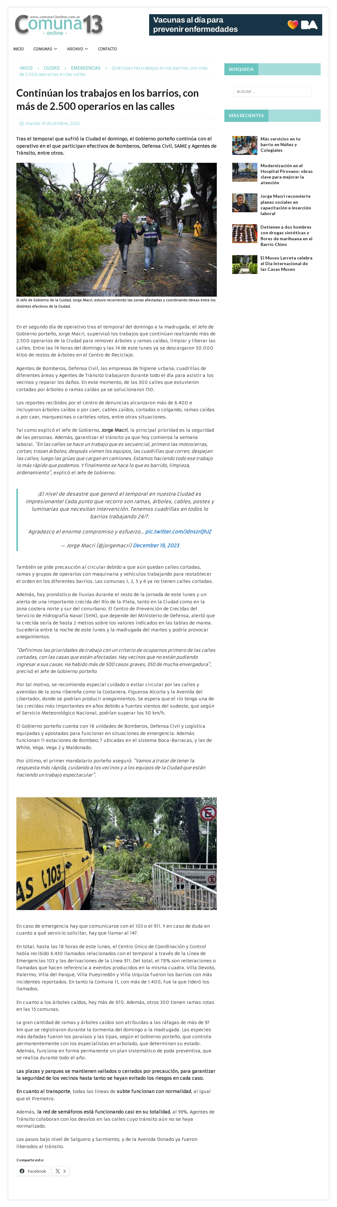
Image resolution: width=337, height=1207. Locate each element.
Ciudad (51, 68)
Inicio (18, 49)
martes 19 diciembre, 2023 (52, 123)
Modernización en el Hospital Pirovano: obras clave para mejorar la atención (287, 174)
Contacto (107, 49)
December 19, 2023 (156, 546)
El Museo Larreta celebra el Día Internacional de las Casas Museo (286, 263)
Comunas (42, 49)
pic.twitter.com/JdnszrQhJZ (178, 532)
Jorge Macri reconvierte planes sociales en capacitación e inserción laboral (286, 204)
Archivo (75, 49)
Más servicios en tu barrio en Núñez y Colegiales (280, 144)
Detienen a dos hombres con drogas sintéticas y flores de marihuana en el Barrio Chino (286, 235)
